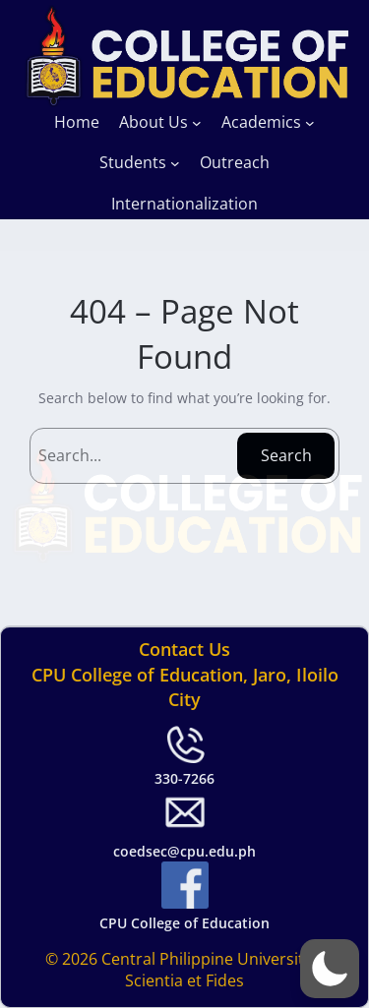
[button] (329, 968)
